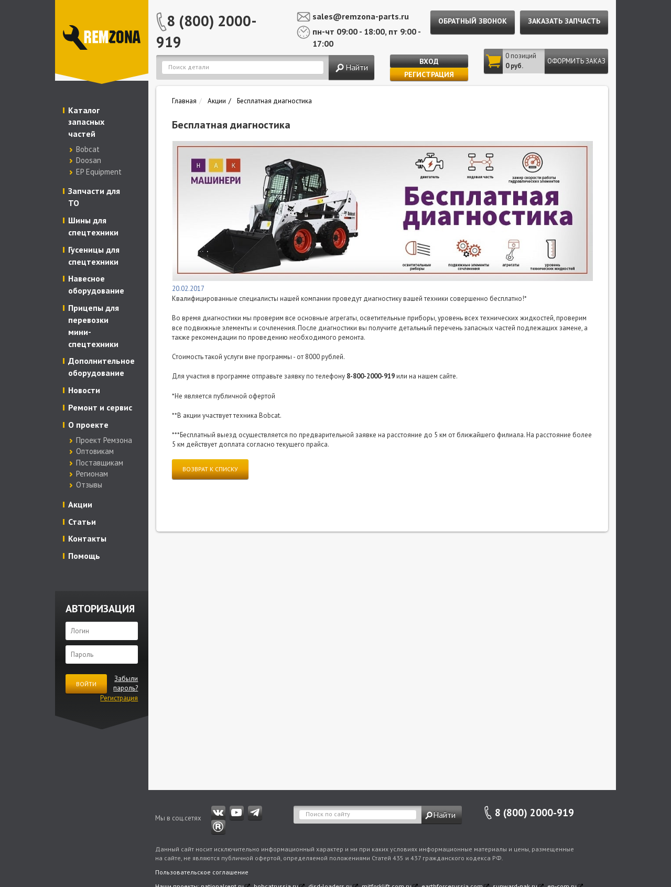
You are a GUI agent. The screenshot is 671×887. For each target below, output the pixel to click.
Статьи (82, 521)
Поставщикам (99, 463)
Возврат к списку (210, 469)
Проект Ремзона (104, 440)
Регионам (92, 474)
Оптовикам (95, 451)
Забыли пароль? (125, 683)
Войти (86, 684)
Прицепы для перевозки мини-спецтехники (93, 325)
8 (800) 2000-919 (206, 31)
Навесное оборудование (96, 284)
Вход (429, 61)
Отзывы (89, 485)
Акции (80, 504)
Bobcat (88, 149)
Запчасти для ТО (94, 197)
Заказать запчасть (564, 21)
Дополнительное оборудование (101, 366)
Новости (84, 390)
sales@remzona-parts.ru (360, 16)
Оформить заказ (576, 61)
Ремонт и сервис (100, 407)
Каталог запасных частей (86, 122)
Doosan (88, 160)
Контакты (87, 538)
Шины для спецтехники (93, 226)
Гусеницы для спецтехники (94, 255)
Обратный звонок (472, 21)
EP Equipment (99, 172)
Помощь (84, 555)
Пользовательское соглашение (201, 872)
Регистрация (429, 74)
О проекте (88, 424)
